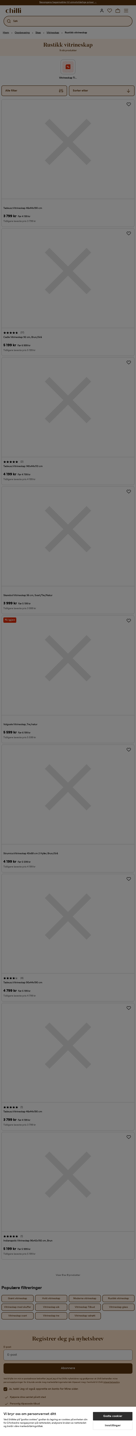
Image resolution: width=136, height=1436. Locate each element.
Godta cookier (112, 1416)
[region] (68, 1421)
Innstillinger (113, 1425)
